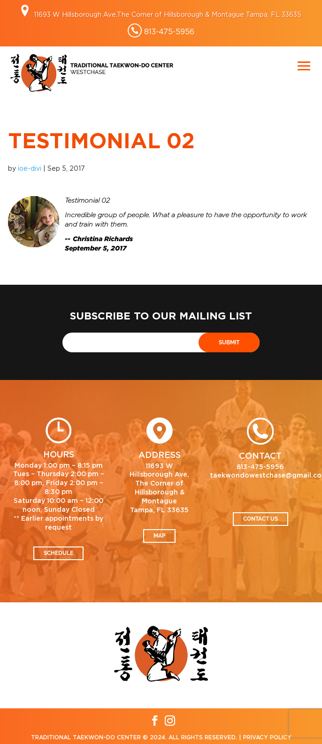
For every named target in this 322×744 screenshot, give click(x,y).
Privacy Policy (267, 737)
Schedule (58, 553)
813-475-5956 (169, 31)
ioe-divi (29, 168)
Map (159, 535)
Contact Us (260, 519)
